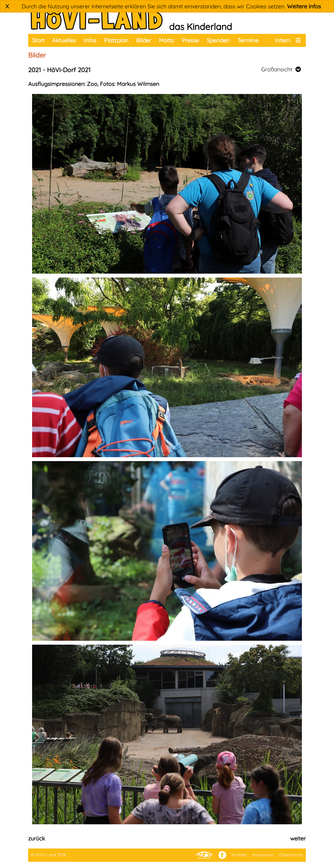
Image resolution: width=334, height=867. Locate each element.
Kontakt (239, 854)
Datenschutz (291, 854)
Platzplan (116, 40)
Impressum (263, 854)
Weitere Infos (304, 6)
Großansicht (281, 69)
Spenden (218, 40)
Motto (166, 40)
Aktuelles (64, 40)
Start (38, 40)
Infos (90, 40)
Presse (190, 40)
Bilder (143, 40)
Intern (282, 40)
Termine (247, 40)
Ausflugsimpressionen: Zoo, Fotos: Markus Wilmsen (93, 83)
